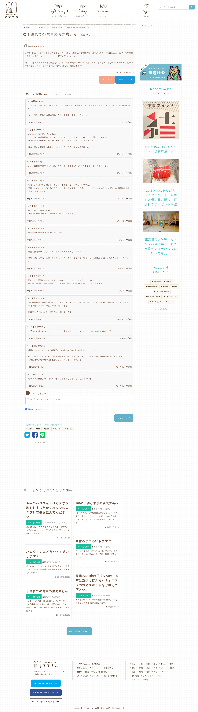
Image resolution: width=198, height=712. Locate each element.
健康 (147, 672)
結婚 (140, 672)
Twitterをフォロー (45, 683)
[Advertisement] (55, 460)
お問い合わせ (83, 672)
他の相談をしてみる (79, 631)
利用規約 (96, 664)
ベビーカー (57, 429)
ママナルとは (83, 664)
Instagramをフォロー (46, 701)
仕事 (133, 672)
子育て (170, 664)
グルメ (162, 668)
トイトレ (169, 302)
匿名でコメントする (34, 409)
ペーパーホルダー (156, 302)
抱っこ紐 (68, 429)
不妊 (140, 664)
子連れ (29, 429)
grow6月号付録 (151, 286)
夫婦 (133, 668)
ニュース (159, 676)
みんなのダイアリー (86, 676)
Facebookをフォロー (46, 692)
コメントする (124, 418)
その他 (144, 679)
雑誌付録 (164, 286)
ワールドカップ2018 (152, 297)
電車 (38, 429)
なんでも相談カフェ (100, 672)
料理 (171, 668)
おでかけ (134, 676)
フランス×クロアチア (161, 291)
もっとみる (161, 309)
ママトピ (101, 676)
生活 (147, 668)
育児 (162, 664)
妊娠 (147, 664)
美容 (154, 672)
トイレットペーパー (170, 297)
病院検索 (112, 676)
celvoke (167, 281)
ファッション (147, 676)
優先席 (47, 429)
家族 (140, 668)
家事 (154, 668)
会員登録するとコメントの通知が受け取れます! (44, 425)
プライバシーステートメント (89, 668)
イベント (134, 679)
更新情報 (108, 668)
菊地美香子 (156, 281)
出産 (154, 664)
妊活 (133, 664)
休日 (162, 672)
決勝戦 (175, 286)
